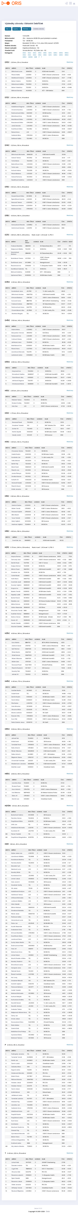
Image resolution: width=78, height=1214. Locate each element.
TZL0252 (29, 167)
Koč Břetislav (16, 792)
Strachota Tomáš (16, 610)
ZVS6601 (28, 1175)
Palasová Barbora (17, 987)
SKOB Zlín (45, 81)
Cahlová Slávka (16, 339)
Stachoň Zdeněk (16, 626)
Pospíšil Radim (16, 1114)
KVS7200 (30, 1114)
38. (6, 971)
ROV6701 (29, 722)
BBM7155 (29, 301)
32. (6, 952)
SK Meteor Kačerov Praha (49, 792)
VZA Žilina (46, 333)
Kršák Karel (15, 741)
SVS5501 (30, 767)
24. (6, 926)
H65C (25, 57)
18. (6, 610)
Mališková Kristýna (18, 78)
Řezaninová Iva (16, 266)
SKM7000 (28, 655)
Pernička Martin (16, 863)
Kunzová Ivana (16, 301)
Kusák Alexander (16, 926)
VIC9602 (26, 598)
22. (6, 920)
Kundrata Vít (15, 831)
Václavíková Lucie (17, 920)
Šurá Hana (14, 1121)
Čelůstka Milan (16, 1067)
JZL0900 (31, 1003)
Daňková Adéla (16, 138)
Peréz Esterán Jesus (17, 722)
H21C (50, 55)
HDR (35, 57)
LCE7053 (29, 349)
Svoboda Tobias (16, 1009)
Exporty (15, 29)
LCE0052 (29, 202)
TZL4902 (30, 738)
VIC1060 (31, 1038)
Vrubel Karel (15, 693)
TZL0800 (31, 863)
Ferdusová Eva (16, 336)
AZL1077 (30, 987)
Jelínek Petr (15, 738)
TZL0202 (28, 464)
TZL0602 (31, 818)
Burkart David (15, 598)
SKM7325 (28, 649)
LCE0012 (27, 505)
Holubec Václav (16, 1086)
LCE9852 (29, 225)
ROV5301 (29, 713)
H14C (34, 55)
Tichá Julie (14, 167)
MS (6, 834)
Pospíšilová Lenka (17, 1118)
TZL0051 (27, 249)
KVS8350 (28, 275)
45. (6, 993)
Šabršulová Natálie (17, 205)
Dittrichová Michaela (18, 154)
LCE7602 (26, 556)
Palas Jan (14, 923)
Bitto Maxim (15, 515)
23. (6, 923)
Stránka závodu (38, 29)
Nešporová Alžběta (17, 249)
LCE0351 (29, 107)
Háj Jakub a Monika (17, 1146)
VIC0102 (28, 476)
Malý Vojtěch (16, 521)
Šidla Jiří (14, 796)
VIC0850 (31, 993)
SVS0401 (30, 1089)
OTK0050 (29, 209)
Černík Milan (15, 700)
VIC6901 (29, 690)
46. (6, 996)
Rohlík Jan (14, 1060)
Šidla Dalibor (15, 1025)
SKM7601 (26, 595)
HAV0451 (29, 113)
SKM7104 (28, 658)
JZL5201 (30, 761)
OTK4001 (26, 796)
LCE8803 (26, 575)
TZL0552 (28, 84)
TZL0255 (29, 170)
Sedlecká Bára (16, 135)
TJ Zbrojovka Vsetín (46, 266)
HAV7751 (29, 307)
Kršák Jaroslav (16, 489)
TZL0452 (29, 129)
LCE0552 (29, 78)
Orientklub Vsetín (47, 480)
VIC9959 (29, 196)
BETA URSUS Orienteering (51, 301)
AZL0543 (31, 923)
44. (6, 990)
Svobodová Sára (16, 930)
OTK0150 (30, 1108)
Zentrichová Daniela (17, 228)
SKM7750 (29, 294)
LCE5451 (29, 339)
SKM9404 (27, 582)
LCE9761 (29, 228)
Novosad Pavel (17, 422)
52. (6, 1016)
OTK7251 (29, 297)
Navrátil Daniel (16, 1003)
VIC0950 (31, 1035)
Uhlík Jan (14, 824)
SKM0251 (30, 154)
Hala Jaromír (15, 882)
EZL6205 (29, 709)
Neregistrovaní (45, 262)
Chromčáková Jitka (18, 310)
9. (6, 132)
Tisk (7, 29)
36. (6, 965)
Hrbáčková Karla (16, 1111)
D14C (34, 53)
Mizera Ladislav (16, 713)
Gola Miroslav (15, 706)
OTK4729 (26, 789)
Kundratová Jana (17, 291)
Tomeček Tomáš (16, 1057)
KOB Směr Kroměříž (48, 71)
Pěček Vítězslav (17, 658)
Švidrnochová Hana (18, 307)
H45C (61, 55)
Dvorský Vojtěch (16, 585)
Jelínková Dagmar (18, 381)
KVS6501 (29, 700)
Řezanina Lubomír (17, 1175)
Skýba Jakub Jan (16, 853)
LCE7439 (31, 974)
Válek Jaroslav (16, 1185)
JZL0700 (31, 831)
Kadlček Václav (16, 614)
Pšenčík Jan (15, 470)
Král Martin (14, 1124)
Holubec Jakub (16, 1083)
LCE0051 (29, 199)
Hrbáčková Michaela (18, 828)
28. (6, 939)
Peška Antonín (16, 754)
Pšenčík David (16, 486)
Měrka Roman (15, 604)
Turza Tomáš (16, 518)
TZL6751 (29, 352)
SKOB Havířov (47, 113)
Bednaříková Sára (17, 164)
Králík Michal (15, 1092)
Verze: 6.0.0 (38, 1208)
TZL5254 (30, 371)
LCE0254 (29, 180)
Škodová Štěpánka (18, 1191)
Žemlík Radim (15, 697)
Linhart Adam (15, 955)
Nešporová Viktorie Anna (19, 1012)
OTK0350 (30, 122)
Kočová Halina (16, 170)
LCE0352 (29, 119)
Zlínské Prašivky (47, 665)
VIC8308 (26, 604)
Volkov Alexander (16, 607)
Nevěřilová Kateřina (17, 180)
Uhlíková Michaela (17, 898)
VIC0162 (29, 158)
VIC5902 (30, 741)
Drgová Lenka (15, 1070)
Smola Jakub (15, 1019)
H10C (24, 55)
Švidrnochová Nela (17, 946)
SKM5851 (30, 384)
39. (6, 974)
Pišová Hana (15, 349)
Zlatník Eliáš (15, 1028)
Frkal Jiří (14, 949)
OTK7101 (27, 646)
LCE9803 (26, 560)
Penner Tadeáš (16, 834)
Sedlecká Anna (16, 1108)
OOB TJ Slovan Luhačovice (50, 75)
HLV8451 (27, 272)
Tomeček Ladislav (17, 1098)
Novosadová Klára (17, 1022)
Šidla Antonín (15, 748)
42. (6, 984)
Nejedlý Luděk (15, 595)
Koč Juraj (14, 977)
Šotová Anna (15, 132)
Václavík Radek (17, 483)
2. (6, 75)
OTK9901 (28, 508)
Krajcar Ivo (14, 588)
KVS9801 (29, 1060)
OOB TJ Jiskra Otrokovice (51, 122)
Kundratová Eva (16, 875)
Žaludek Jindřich (17, 1165)
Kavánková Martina (17, 860)
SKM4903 (31, 751)
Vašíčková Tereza (17, 895)
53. (6, 1019)
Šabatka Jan (15, 601)
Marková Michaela (17, 993)
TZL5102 (27, 674)
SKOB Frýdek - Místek (46, 617)
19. (6, 614)
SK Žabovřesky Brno (46, 246)
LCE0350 (29, 126)
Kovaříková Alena (16, 936)
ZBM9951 (28, 246)
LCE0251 (29, 173)
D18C (45, 53)
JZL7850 (29, 310)
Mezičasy (70, 62)
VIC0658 (31, 815)
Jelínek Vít (15, 674)
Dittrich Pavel (15, 569)
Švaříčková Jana (16, 262)
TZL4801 (26, 786)
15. (6, 601)
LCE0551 (28, 75)
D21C (50, 53)
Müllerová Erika (16, 209)
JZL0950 (31, 875)
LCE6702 (29, 703)
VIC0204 (28, 461)
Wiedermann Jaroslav (18, 764)
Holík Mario (14, 579)
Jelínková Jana (16, 342)
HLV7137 (29, 1098)
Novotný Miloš (15, 872)
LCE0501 (29, 1102)
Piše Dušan (14, 703)
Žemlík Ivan (15, 799)
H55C (67, 55)
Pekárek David (15, 971)
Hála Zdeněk (15, 904)
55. (6, 1025)
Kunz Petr (14, 719)
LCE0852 (28, 1191)
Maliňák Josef (16, 767)
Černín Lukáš (15, 1063)
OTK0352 (29, 135)
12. (6, 486)
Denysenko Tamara (17, 333)
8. (6, 129)
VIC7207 (28, 668)
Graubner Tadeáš (18, 425)
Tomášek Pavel (16, 745)
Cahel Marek (15, 575)
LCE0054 (29, 205)
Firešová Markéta (16, 246)
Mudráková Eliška (17, 119)
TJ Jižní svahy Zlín (48, 291)
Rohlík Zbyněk (16, 432)
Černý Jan (14, 1016)
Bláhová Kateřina (16, 272)
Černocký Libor (16, 560)
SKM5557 (31, 374)
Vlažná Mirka (15, 329)
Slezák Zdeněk (16, 623)
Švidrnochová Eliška (17, 113)
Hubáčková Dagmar (17, 107)
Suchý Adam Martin (17, 942)
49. (6, 1006)
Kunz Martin (15, 642)
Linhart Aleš (15, 1162)
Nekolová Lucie (16, 869)
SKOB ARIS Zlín (48, 923)
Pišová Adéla (16, 75)
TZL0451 (29, 116)
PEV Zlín (45, 709)
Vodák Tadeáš (16, 990)
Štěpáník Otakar (16, 757)
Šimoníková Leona (17, 965)
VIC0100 (28, 470)
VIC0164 (29, 177)
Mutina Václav (16, 617)
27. (6, 936)
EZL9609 (30, 1083)
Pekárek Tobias (17, 400)
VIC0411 (29, 435)
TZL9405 (29, 1105)
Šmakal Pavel (16, 786)
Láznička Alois (16, 783)
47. (6, 1000)
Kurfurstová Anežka (17, 1000)
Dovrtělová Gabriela (17, 269)
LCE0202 (28, 483)
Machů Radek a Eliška (18, 958)
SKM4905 (31, 764)
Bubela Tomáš (15, 591)
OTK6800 (30, 716)
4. (6, 81)
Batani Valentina (17, 87)
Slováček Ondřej (16, 885)
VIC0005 (28, 521)
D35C (55, 53)
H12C (29, 55)
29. (6, 942)
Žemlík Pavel (15, 563)
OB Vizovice (46, 158)
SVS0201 (30, 1063)
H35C (55, 55)
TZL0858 (31, 856)
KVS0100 (28, 454)
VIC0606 (31, 882)
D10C (24, 53)
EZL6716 (28, 1172)
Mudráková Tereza (17, 258)
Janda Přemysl (16, 473)
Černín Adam (15, 1089)
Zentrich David (16, 646)
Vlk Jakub (14, 888)
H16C (40, 55)
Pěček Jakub (15, 914)
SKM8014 (26, 626)
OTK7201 (28, 662)
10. (6, 480)
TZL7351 (29, 1137)
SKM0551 (29, 71)
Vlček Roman (16, 655)
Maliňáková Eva (16, 345)
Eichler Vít (15, 429)
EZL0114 (29, 1086)
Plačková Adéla (16, 917)
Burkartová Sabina (17, 815)
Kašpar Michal (16, 566)
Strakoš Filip (15, 1130)
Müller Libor (15, 662)
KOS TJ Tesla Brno (47, 1169)
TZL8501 (29, 1146)
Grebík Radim (16, 454)
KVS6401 (29, 697)
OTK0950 (31, 933)
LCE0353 (29, 110)
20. (6, 617)
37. (6, 968)
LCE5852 (29, 329)
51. (6, 1012)
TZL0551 (28, 87)
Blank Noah (15, 467)
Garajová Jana (16, 968)
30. (6, 946)
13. (6, 595)
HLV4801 (30, 754)
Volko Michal (16, 461)
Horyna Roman (16, 556)
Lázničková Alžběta (17, 856)
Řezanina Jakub (17, 1181)
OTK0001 (28, 512)
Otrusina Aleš (16, 1172)
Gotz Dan (15, 406)
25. (6, 930)
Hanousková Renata (18, 225)
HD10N (30, 57)
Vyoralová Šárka (16, 1035)
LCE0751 (30, 828)
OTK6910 (29, 719)
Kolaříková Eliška (16, 129)
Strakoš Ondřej (16, 403)
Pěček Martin (16, 652)
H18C (45, 55)
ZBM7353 (29, 304)
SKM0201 (28, 467)
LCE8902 (26, 623)
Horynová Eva (16, 371)
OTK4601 (31, 748)
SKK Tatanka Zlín (50, 425)
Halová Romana (16, 177)
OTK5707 (31, 757)
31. (6, 949)
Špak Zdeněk (16, 1178)
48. (6, 1003)
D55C (67, 53)
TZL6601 (28, 671)
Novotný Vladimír (16, 961)
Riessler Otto (15, 716)
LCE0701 (31, 853)
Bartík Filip (15, 464)
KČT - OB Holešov (47, 90)
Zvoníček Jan (16, 540)
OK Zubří (45, 713)
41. (6, 981)
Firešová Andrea (17, 304)
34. (6, 958)
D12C (29, 53)
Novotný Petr (16, 671)
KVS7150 (29, 1118)
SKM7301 (28, 652)
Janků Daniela (16, 126)
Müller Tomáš (16, 508)
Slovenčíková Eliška (17, 196)
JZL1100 (30, 1006)
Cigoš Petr (15, 1169)
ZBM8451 (28, 253)
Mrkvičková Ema (16, 116)
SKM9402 (27, 620)
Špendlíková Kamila (17, 199)
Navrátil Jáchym (16, 1006)
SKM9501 (26, 588)
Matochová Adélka (18, 84)
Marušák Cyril (15, 866)
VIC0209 (28, 486)
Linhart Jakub (15, 879)
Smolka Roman (16, 476)
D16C (40, 53)
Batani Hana (15, 1137)
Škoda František (16, 974)
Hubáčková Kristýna (17, 891)
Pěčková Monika (16, 1079)
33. (6, 955)
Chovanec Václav (17, 451)
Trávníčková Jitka (17, 377)
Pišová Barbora (16, 173)
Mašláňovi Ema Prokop (18, 1031)
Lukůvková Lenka (16, 355)
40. (6, 977)
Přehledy (26, 29)
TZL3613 (26, 783)
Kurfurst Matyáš (16, 996)
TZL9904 (27, 524)
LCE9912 (27, 518)
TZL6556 (29, 342)
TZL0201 (28, 451)
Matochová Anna (16, 952)
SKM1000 (31, 907)
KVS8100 (26, 591)
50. (6, 1009)
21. (6, 620)
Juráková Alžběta (16, 901)
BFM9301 (26, 617)
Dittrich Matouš (16, 907)
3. (6, 78)
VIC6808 (29, 706)
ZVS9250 (28, 266)
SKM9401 (26, 585)
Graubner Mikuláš (17, 981)
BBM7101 (27, 642)
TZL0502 (27, 400)
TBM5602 (29, 1169)
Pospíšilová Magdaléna (19, 837)
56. (6, 1028)
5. (6, 84)
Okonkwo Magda (17, 313)
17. (6, 607)
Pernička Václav (16, 818)
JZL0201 (28, 457)
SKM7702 (27, 579)
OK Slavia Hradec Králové (47, 601)
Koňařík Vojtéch (16, 984)
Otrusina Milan (16, 709)
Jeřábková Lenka (16, 1095)
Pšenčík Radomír (17, 668)
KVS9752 (31, 837)
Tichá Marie (15, 161)
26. (6, 933)
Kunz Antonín (16, 789)
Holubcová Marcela (17, 1073)
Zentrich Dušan (16, 505)
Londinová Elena (16, 939)
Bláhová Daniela (17, 90)
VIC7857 (29, 1076)
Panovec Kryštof (17, 512)
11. (6, 483)
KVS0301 (30, 432)
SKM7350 (30, 1079)
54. (6, 1022)
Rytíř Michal (15, 649)
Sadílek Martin (16, 690)
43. (6, 987)
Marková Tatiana (16, 1038)
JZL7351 (29, 291)
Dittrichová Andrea (18, 294)
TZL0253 (29, 161)
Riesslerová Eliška (17, 122)
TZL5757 (30, 381)
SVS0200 (28, 480)
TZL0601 (26, 403)
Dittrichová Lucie (17, 71)
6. (6, 87)
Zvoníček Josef (16, 582)
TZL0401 (29, 429)
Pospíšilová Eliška (17, 821)
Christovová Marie (18, 384)
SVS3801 (26, 799)
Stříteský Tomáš (17, 1188)
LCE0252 (29, 164)
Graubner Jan (15, 572)
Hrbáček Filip (15, 1102)
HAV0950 (31, 946)
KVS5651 (30, 377)
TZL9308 (26, 566)
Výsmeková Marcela (18, 1133)
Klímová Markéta (16, 933)
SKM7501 (26, 569)
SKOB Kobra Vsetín (46, 275)
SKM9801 (27, 540)
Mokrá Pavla (15, 1076)
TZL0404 (30, 422)
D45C (61, 53)
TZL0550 (29, 81)
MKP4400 (27, 792)
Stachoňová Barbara (15, 253)
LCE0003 (28, 515)
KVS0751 (31, 821)
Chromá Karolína (17, 110)
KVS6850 (29, 355)
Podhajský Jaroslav (17, 1054)
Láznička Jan (15, 1105)
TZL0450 (29, 138)
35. (6, 961)
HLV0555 (29, 90)
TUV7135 (26, 563)
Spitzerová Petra (16, 275)
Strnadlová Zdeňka (18, 374)
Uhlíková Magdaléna (18, 1140)
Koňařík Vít (15, 480)
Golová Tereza (16, 158)
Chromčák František (17, 761)
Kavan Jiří (14, 620)
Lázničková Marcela (17, 352)
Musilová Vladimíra (17, 1127)
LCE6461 (29, 336)
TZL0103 (28, 473)
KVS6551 (29, 345)
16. (6, 604)
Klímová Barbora (17, 297)
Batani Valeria (16, 81)
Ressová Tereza (16, 202)
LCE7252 (28, 258)
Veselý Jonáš (16, 435)
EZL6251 (29, 1073)
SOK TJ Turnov (43, 563)
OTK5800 (31, 745)
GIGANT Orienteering (50, 879)
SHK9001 (26, 601)
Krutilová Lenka (16, 1143)
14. (6, 598)
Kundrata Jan (16, 457)
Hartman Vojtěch (17, 524)
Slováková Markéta (17, 910)
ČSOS (48, 1211)
